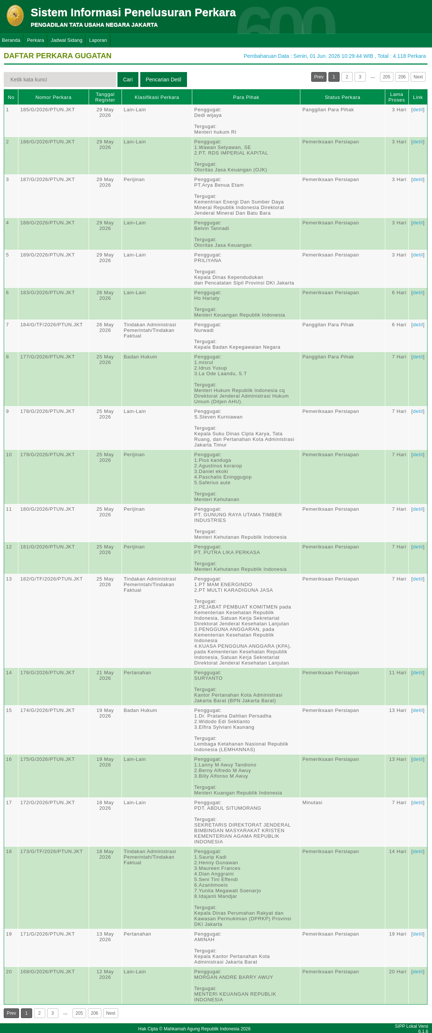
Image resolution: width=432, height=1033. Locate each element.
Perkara (35, 40)
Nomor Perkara (54, 97)
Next (418, 77)
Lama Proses (396, 97)
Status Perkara (343, 97)
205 (386, 77)
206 (402, 77)
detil (418, 109)
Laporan (98, 40)
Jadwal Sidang (67, 40)
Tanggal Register (105, 97)
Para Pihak (246, 97)
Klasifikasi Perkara (157, 97)
